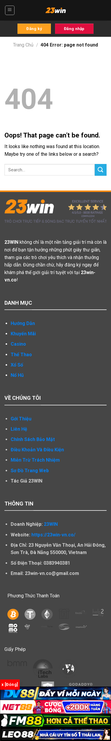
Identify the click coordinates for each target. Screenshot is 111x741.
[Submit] (101, 169)
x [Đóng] (9, 684)
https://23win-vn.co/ (53, 535)
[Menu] (10, 10)
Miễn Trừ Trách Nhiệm (35, 460)
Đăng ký (34, 28)
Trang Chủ (23, 45)
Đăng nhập (74, 28)
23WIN (51, 524)
